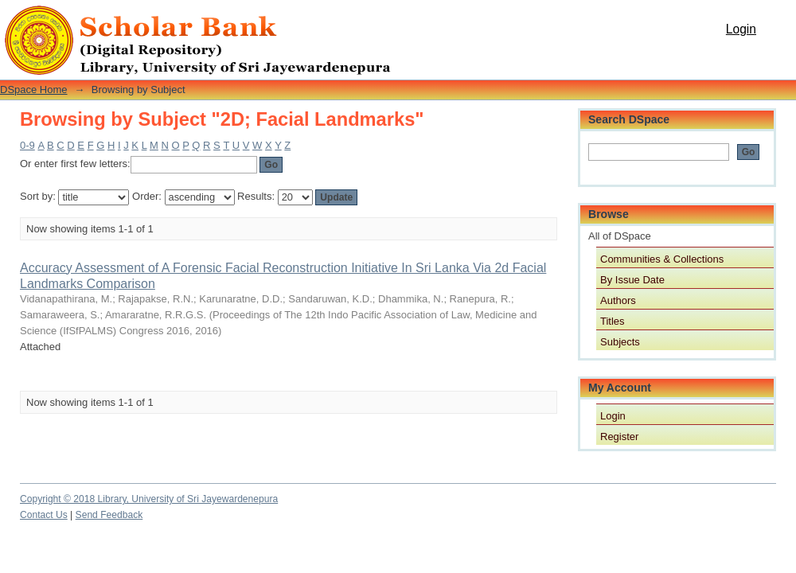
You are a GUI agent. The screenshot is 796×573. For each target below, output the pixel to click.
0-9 (27, 145)
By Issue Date (632, 280)
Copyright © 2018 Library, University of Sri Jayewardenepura (149, 499)
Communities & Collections (662, 259)
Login (741, 29)
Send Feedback (109, 514)
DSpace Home (34, 90)
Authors (618, 300)
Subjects (620, 342)
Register (619, 436)
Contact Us (44, 514)
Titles (612, 321)
